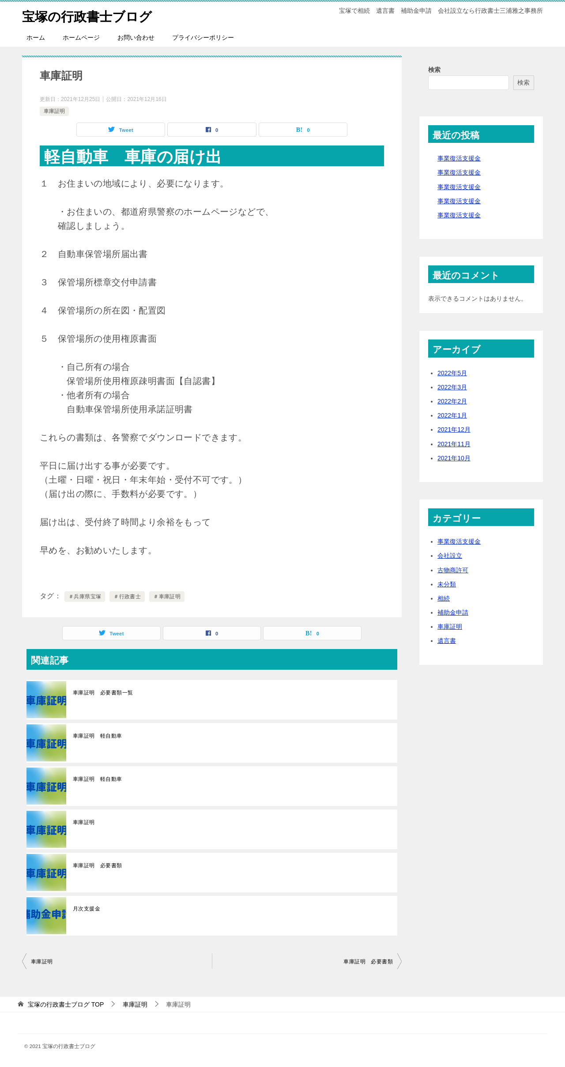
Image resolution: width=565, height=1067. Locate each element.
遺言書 (446, 640)
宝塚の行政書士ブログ (89, 15)
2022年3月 (452, 387)
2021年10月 (454, 458)
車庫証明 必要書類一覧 (103, 693)
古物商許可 (452, 570)
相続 (443, 598)
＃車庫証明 (167, 596)
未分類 (446, 584)
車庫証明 (54, 111)
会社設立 (449, 555)
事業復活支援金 (459, 158)
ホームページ (81, 37)
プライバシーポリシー (203, 37)
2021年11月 (454, 444)
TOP (66, 1004)
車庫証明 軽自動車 (97, 736)
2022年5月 (452, 373)
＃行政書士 (127, 596)
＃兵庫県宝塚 (84, 596)
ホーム (35, 37)
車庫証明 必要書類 (97, 865)
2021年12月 (454, 429)
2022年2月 (452, 401)
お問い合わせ (135, 37)
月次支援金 (86, 909)
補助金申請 (452, 612)
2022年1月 (452, 415)
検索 (434, 69)
